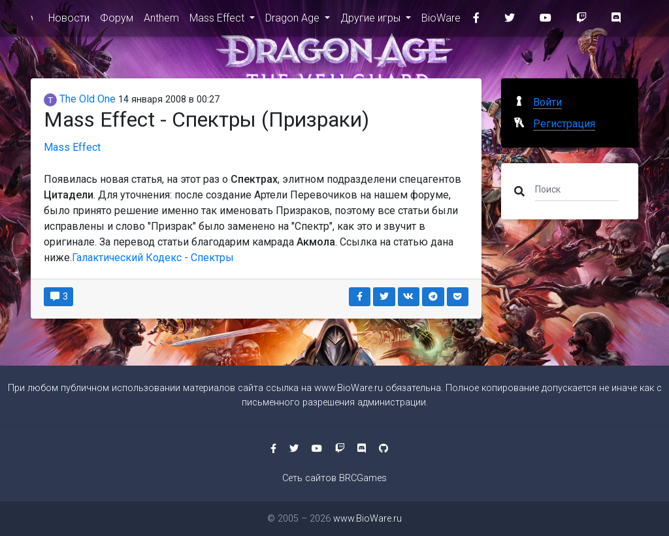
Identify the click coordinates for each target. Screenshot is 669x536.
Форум (116, 20)
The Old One (80, 99)
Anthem (161, 20)
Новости (69, 20)
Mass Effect (218, 20)
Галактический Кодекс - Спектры (153, 257)
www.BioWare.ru (32, 21)
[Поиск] (577, 188)
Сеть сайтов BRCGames (334, 478)
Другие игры (371, 20)
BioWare (441, 20)
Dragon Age (293, 20)
